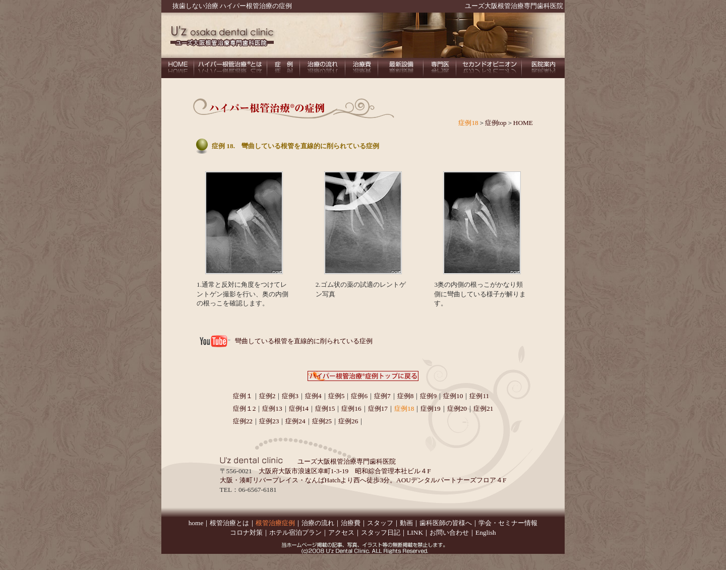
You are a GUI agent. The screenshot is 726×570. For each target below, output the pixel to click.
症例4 (313, 396)
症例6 (359, 396)
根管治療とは (229, 523)
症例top (496, 122)
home (196, 523)
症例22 (243, 421)
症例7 (382, 396)
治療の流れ (317, 523)
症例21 (483, 408)
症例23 (269, 421)
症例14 (299, 408)
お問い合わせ (449, 532)
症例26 (348, 421)
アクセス (341, 532)
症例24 (295, 421)
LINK (415, 532)
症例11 (479, 396)
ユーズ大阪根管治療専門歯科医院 (514, 6)
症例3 (290, 396)
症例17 (378, 408)
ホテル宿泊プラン (295, 532)
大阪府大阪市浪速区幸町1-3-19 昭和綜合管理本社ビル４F (345, 471)
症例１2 (244, 408)
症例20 (457, 408)
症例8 (405, 396)
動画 (406, 523)
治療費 (350, 523)
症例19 (430, 408)
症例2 (267, 396)
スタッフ (380, 523)
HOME (523, 122)
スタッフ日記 (380, 532)
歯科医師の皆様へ (445, 523)
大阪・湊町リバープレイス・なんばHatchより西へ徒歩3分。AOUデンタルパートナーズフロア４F (363, 480)
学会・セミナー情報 (507, 523)
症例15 (325, 408)
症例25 (322, 421)
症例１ (243, 396)
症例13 (272, 408)
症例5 (336, 396)
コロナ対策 (246, 532)
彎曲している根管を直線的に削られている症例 (304, 341)
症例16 (351, 408)
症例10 (453, 396)
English (485, 532)
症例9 (428, 396)
